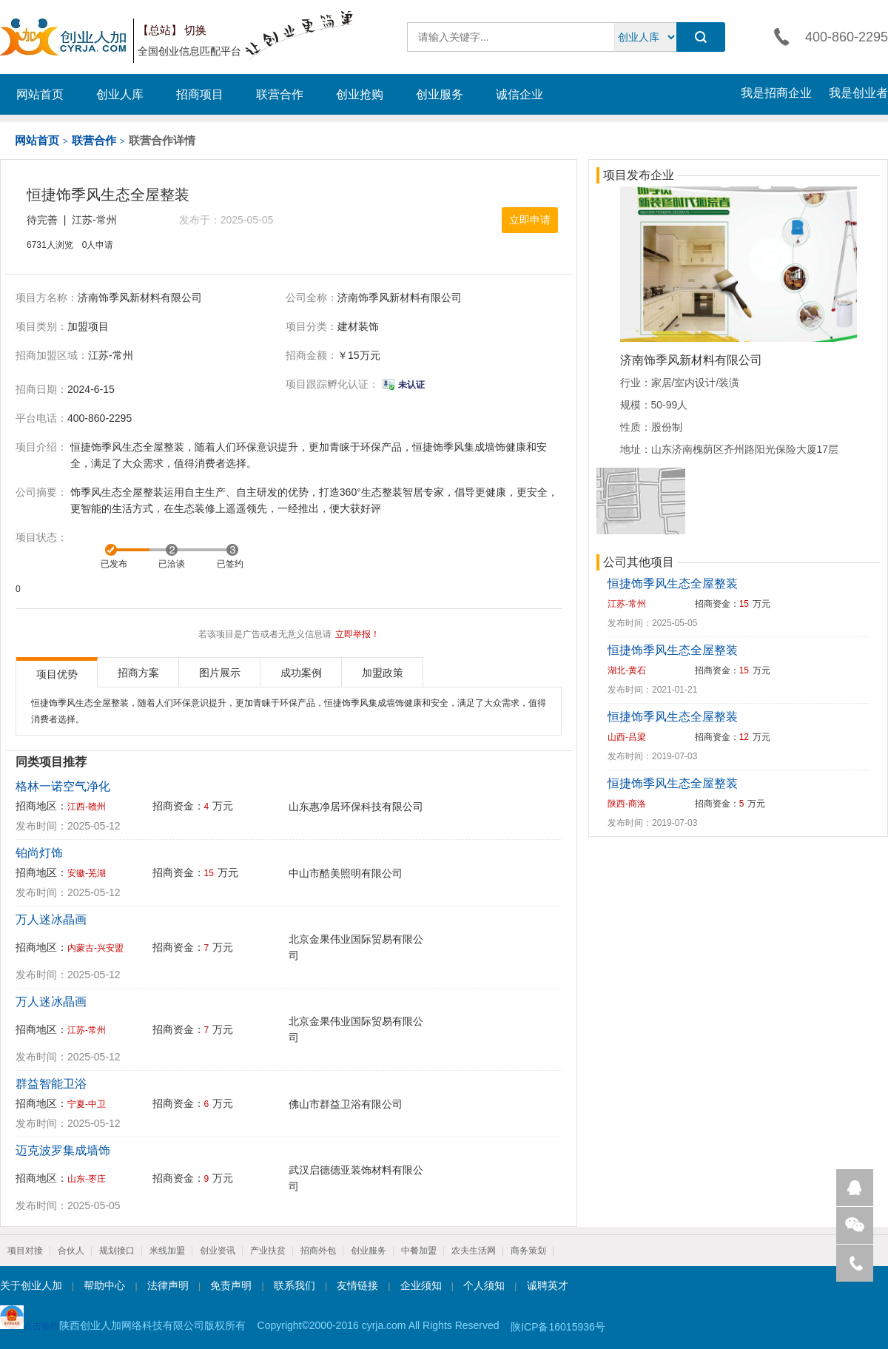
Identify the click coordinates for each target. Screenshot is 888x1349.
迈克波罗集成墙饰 (63, 1150)
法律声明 (168, 1285)
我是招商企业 (776, 93)
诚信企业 (519, 94)
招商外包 (318, 1250)
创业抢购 (359, 94)
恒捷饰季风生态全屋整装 (673, 583)
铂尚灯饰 (39, 853)
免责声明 (231, 1285)
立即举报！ (357, 634)
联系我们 (294, 1285)
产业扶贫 (268, 1250)
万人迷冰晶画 (51, 919)
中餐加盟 (419, 1250)
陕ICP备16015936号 (558, 1327)
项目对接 (25, 1250)
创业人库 (120, 94)
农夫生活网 (473, 1250)
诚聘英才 (547, 1285)
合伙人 (71, 1250)
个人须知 (484, 1285)
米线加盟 (167, 1250)
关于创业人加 (31, 1285)
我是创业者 (858, 93)
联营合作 (279, 94)
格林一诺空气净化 (63, 786)
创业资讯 (217, 1250)
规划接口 (117, 1250)
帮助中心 (104, 1285)
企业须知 (421, 1285)
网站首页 (40, 94)
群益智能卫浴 (51, 1083)
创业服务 (439, 94)
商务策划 (528, 1250)
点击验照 (29, 1318)
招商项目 (199, 94)
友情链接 (357, 1285)
